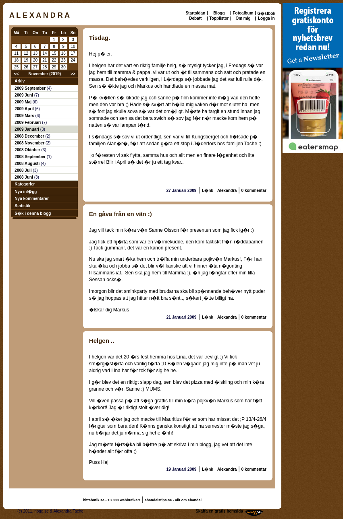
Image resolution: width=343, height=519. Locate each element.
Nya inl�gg (26, 191)
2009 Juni (24, 95)
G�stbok (266, 13)
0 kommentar (253, 190)
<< (16, 74)
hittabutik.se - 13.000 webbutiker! (111, 500)
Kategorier (25, 184)
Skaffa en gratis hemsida (219, 511)
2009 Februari (28, 122)
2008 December (30, 136)
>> (73, 74)
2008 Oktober (28, 150)
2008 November (30, 143)
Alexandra (227, 190)
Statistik (22, 206)
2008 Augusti (28, 163)
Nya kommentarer (31, 198)
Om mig (242, 18)
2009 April (25, 109)
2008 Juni (24, 177)
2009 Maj (23, 102)
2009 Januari (27, 129)
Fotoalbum (243, 13)
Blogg (219, 13)
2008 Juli (24, 170)
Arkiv (20, 81)
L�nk (208, 190)
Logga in (266, 18)
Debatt (195, 18)
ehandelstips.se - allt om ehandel (173, 500)
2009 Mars (25, 115)
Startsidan (195, 13)
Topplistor (219, 18)
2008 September (31, 156)
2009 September (31, 88)
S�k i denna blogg (33, 213)
